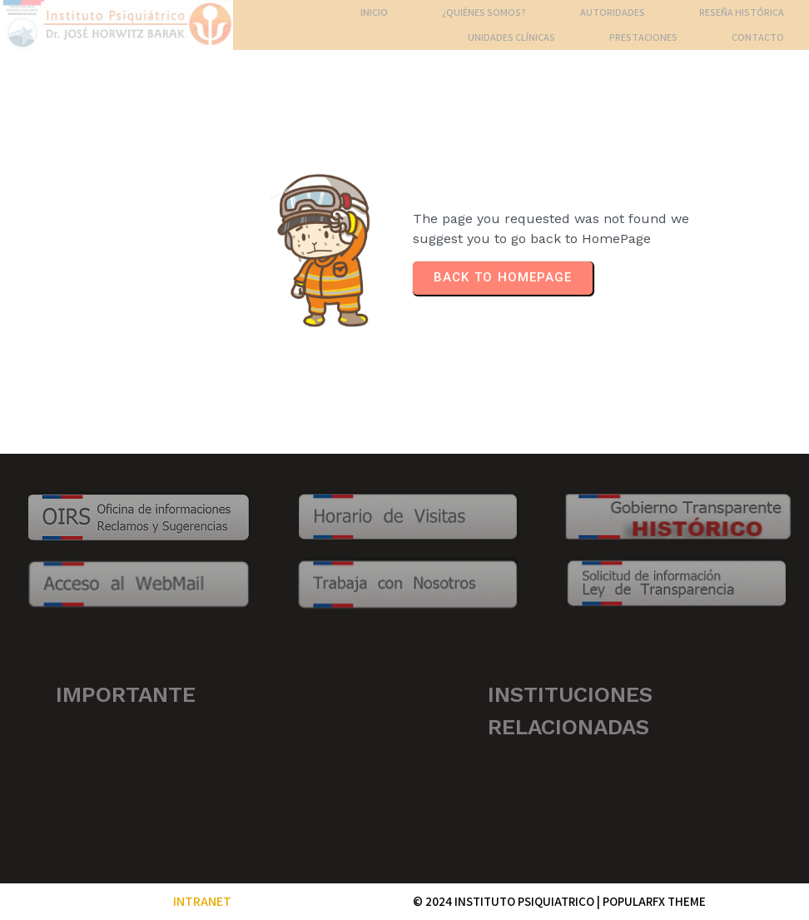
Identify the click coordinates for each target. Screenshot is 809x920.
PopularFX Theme (654, 901)
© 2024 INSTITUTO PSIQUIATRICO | (508, 901)
